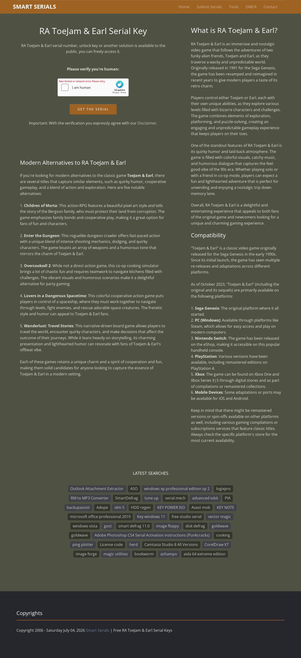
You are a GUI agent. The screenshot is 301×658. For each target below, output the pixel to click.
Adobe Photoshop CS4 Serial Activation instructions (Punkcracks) (152, 535)
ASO (134, 488)
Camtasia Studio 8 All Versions (171, 544)
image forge (86, 554)
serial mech (175, 498)
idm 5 (119, 507)
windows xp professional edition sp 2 (177, 488)
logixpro (223, 488)
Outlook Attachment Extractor (97, 488)
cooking (223, 535)
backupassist (78, 507)
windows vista (85, 526)
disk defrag (195, 526)
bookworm (144, 554)
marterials (34, 6)
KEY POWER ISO (171, 507)
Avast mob (200, 507)
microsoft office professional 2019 (100, 516)
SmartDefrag (126, 498)
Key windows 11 (151, 516)
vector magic (219, 516)
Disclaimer (147, 123)
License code (111, 544)
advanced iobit (205, 498)
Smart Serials (97, 630)
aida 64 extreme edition (205, 554)
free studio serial (187, 516)
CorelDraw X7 (217, 544)
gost (108, 526)
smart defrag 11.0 (134, 526)
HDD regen (141, 507)
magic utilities (115, 554)
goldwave (220, 526)
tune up (151, 498)
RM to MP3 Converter (90, 498)
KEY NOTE (225, 507)
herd (133, 544)
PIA (227, 498)
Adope (102, 507)
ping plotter (82, 544)
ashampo (168, 554)
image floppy (167, 526)
